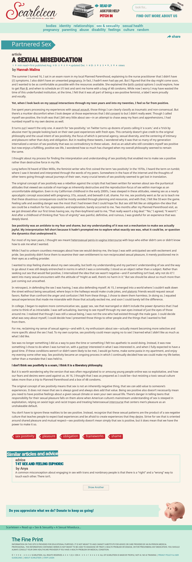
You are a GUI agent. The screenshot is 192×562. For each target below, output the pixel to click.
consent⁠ (115, 113)
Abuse (84, 29)
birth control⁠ (135, 84)
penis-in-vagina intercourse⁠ (105, 240)
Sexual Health (133, 26)
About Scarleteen (32, 558)
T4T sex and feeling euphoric (39, 464)
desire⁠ (139, 416)
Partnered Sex (31, 44)
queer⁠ (84, 306)
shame (116, 436)
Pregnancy (51, 29)
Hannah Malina (28, 69)
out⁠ (24, 128)
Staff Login (48, 558)
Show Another (96, 488)
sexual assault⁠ (80, 109)
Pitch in (106, 16)
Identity (65, 26)
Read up (105, 6)
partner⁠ (83, 347)
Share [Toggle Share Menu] (173, 36)
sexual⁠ (53, 103)
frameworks (95, 436)
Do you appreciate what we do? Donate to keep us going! (51, 510)
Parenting (69, 29)
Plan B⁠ (24, 88)
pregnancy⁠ (75, 80)
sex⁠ (116, 80)
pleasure (48, 436)
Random (143, 29)
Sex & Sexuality (108, 26)
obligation (70, 436)
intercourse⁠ (116, 402)
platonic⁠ (132, 291)
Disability (99, 29)
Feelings (114, 29)
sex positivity (24, 436)
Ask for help (109, 11)
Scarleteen (12, 527)
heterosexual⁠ (79, 240)
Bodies (51, 26)
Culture (128, 29)
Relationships (84, 26)
